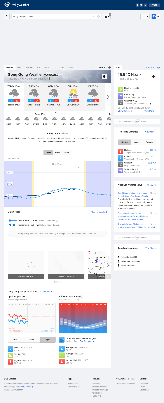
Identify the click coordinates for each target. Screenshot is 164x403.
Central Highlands (36, 78)
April (48, 340)
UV (54, 67)
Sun (38, 67)
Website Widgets (99, 387)
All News (151, 185)
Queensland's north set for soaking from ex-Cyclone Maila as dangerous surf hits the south (137, 216)
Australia (12, 78)
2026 (15, 340)
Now (118, 67)
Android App (73, 387)
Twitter (142, 387)
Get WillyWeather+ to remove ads (132, 121)
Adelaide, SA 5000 (129, 257)
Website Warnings (100, 390)
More (101, 67)
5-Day (66, 152)
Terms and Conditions (125, 384)
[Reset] (93, 16)
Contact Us (144, 390)
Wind (19, 67)
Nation (124, 142)
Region (149, 142)
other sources (25, 387)
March (32, 340)
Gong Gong (49, 78)
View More (149, 111)
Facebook (144, 384)
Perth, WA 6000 (128, 265)
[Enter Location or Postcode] (56, 16)
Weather (10, 67)
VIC (22, 78)
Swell (70, 67)
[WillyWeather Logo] (18, 5)
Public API (96, 396)
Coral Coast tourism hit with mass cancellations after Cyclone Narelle (137, 201)
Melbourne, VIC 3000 (130, 261)
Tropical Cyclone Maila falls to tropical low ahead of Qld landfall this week (137, 225)
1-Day (48, 152)
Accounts (96, 384)
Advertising (96, 393)
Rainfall (29, 67)
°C (143, 16)
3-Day (57, 152)
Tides (62, 67)
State (136, 142)
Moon (46, 67)
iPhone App (73, 384)
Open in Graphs (98, 212)
